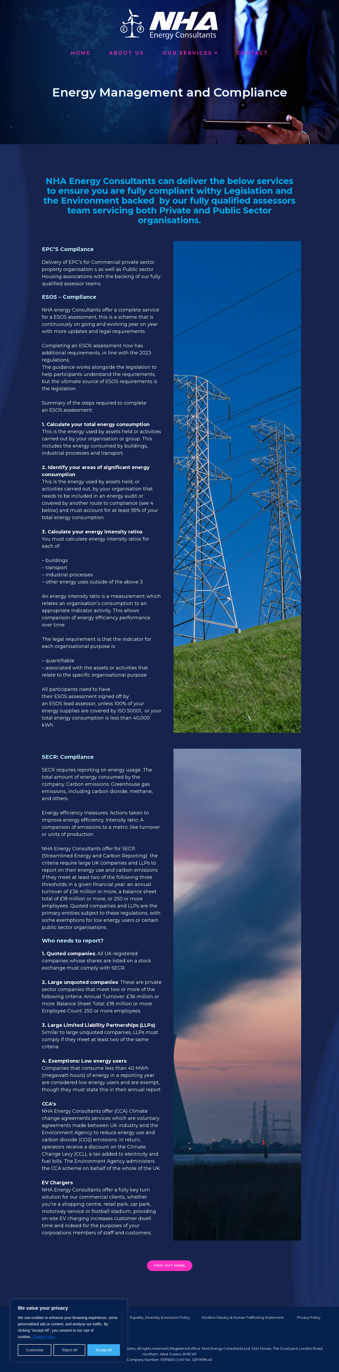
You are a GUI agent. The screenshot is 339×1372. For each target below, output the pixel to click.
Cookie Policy (44, 1337)
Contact (252, 53)
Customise (34, 1350)
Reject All (69, 1350)
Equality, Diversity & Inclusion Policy (160, 1317)
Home (81, 53)
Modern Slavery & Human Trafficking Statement (243, 1317)
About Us (126, 53)
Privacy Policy (308, 1317)
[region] (69, 1330)
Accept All (104, 1350)
